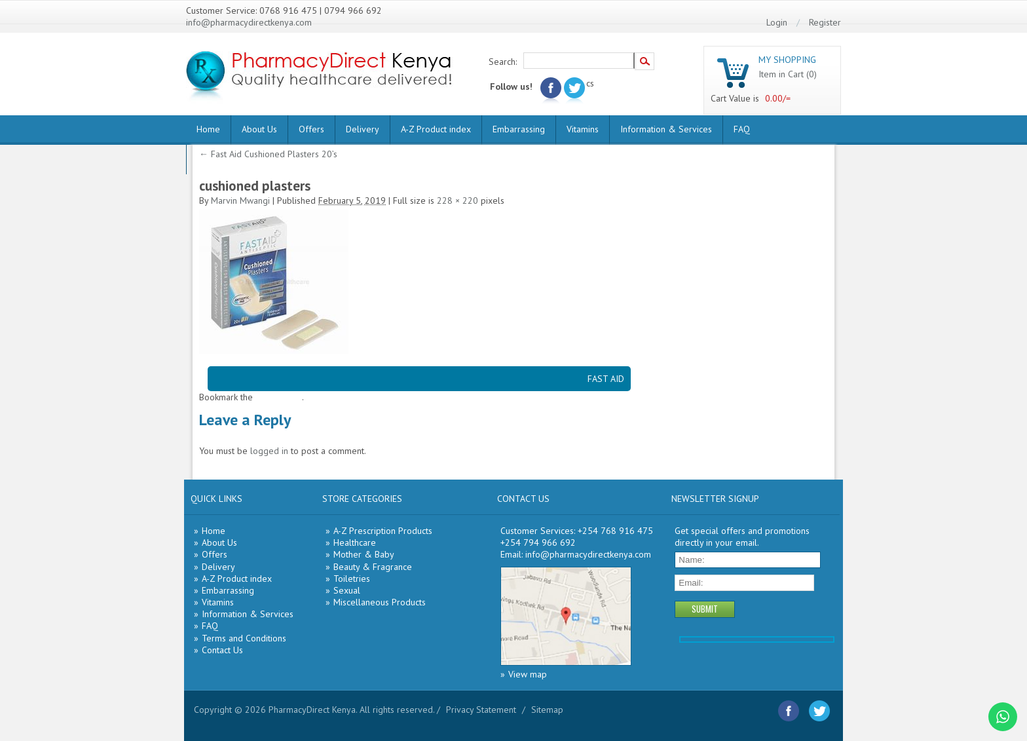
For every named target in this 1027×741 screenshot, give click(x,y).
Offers (311, 129)
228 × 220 (457, 200)
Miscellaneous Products (379, 602)
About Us (259, 129)
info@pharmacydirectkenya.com (249, 22)
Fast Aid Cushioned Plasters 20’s (268, 154)
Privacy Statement (481, 709)
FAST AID (606, 379)
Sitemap (547, 709)
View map (527, 674)
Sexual (346, 590)
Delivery (362, 129)
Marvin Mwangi (240, 200)
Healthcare (354, 542)
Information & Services (666, 129)
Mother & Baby (363, 554)
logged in (269, 451)
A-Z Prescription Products (382, 531)
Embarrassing (519, 129)
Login (776, 22)
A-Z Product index (436, 129)
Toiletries (351, 578)
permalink (282, 397)
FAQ (742, 129)
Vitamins (583, 129)
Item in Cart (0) (787, 74)
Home (208, 129)
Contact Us (222, 650)
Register (825, 22)
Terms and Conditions (244, 638)
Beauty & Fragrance (372, 567)
